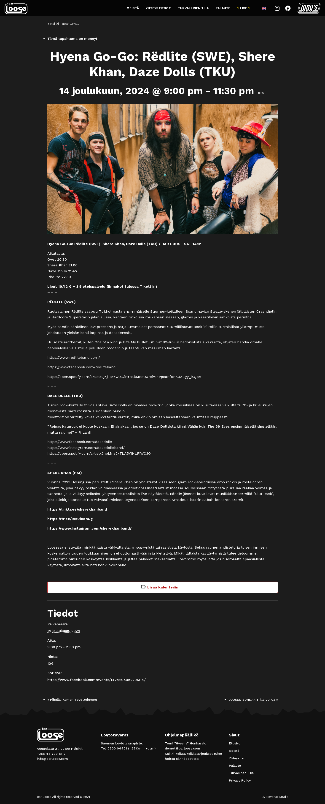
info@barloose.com (52, 758)
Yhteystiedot (158, 8)
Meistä (132, 8)
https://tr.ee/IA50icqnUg (70, 519)
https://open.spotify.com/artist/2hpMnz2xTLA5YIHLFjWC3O (99, 453)
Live (243, 8)
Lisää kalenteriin (162, 587)
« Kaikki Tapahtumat (63, 23)
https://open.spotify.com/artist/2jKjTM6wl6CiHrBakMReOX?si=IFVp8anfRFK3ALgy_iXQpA (124, 377)
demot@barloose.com (182, 748)
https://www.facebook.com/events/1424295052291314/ (96, 680)
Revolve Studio (277, 797)
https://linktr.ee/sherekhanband (77, 509)
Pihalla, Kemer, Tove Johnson (72, 699)
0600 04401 (117, 748)
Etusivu (235, 743)
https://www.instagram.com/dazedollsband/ (86, 448)
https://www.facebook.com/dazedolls (79, 442)
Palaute (222, 8)
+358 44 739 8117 (51, 753)
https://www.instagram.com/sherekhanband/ (89, 528)
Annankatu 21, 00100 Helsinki (60, 748)
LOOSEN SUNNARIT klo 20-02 (253, 699)
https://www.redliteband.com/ (73, 357)
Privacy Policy (240, 780)
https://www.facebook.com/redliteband (81, 367)
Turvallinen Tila (193, 8)
